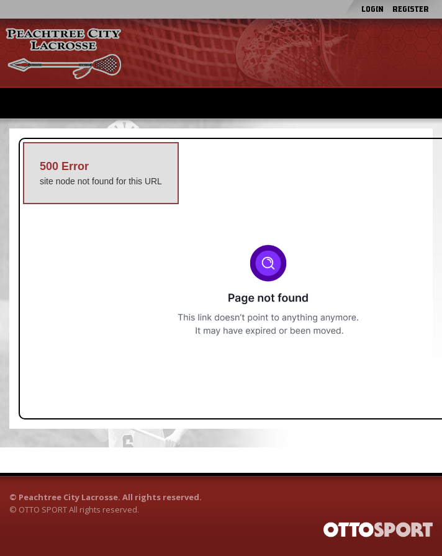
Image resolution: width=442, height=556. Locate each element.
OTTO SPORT (43, 509)
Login (372, 9)
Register (410, 9)
